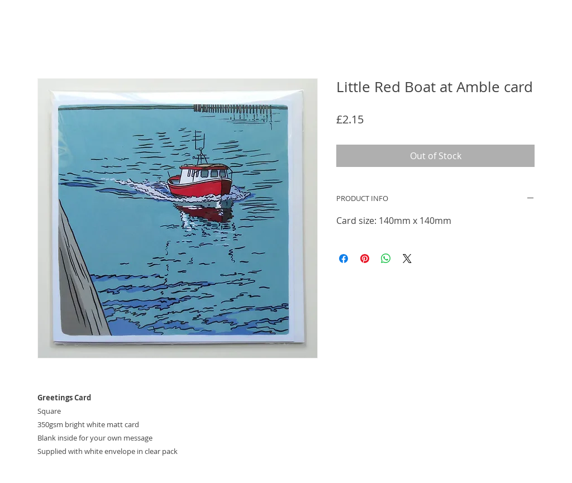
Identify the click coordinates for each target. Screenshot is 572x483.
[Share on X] (407, 258)
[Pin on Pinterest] (364, 258)
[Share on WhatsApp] (386, 258)
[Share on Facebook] (343, 258)
